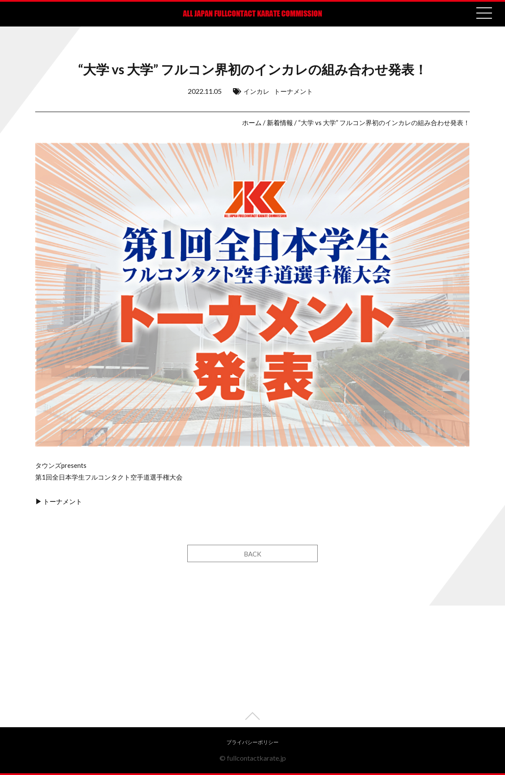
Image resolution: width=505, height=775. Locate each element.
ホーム (252, 122)
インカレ (256, 91)
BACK (252, 554)
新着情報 (280, 122)
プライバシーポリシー (252, 742)
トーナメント (293, 91)
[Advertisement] (252, 666)
